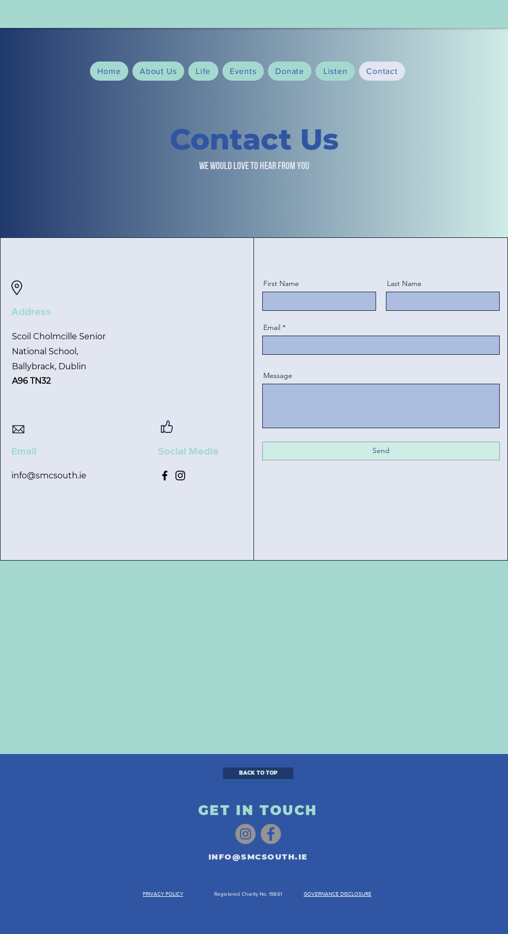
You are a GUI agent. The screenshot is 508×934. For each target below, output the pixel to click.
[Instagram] (180, 475)
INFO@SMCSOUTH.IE (258, 857)
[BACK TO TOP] (258, 773)
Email (271, 327)
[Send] (381, 451)
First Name (281, 283)
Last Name (404, 283)
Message (277, 375)
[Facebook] (164, 475)
